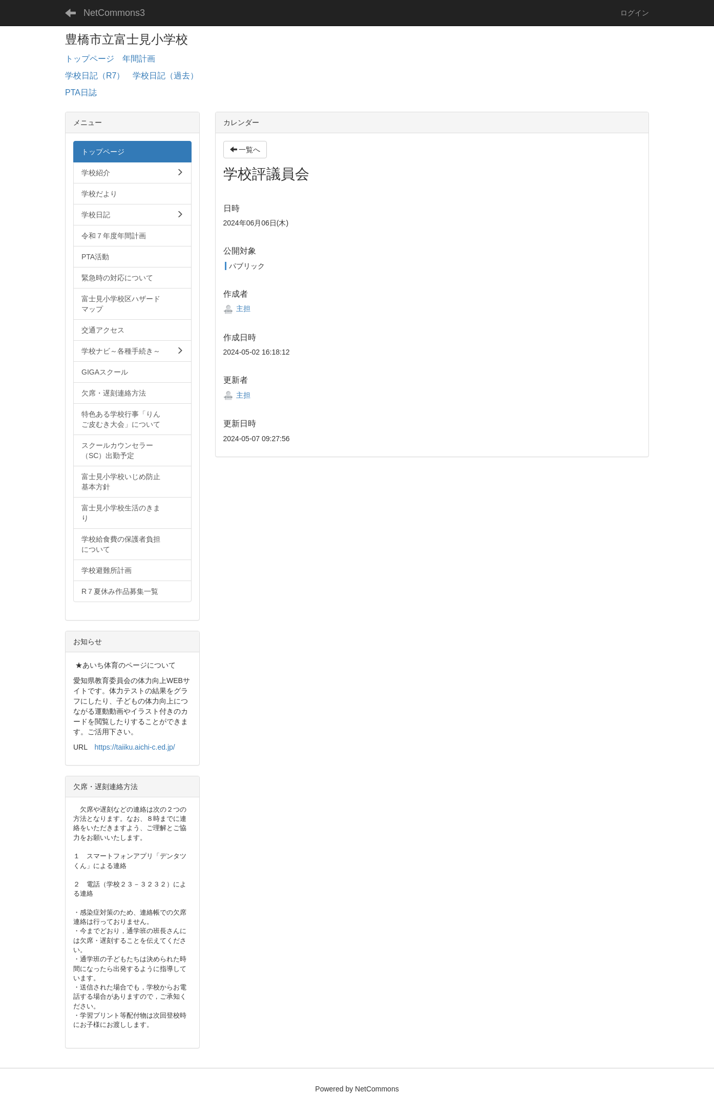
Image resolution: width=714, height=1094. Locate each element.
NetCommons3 (114, 13)
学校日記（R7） (94, 75)
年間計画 (138, 58)
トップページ (89, 58)
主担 (237, 308)
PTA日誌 (81, 92)
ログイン (634, 13)
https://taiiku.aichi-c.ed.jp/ (135, 747)
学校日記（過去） (165, 75)
